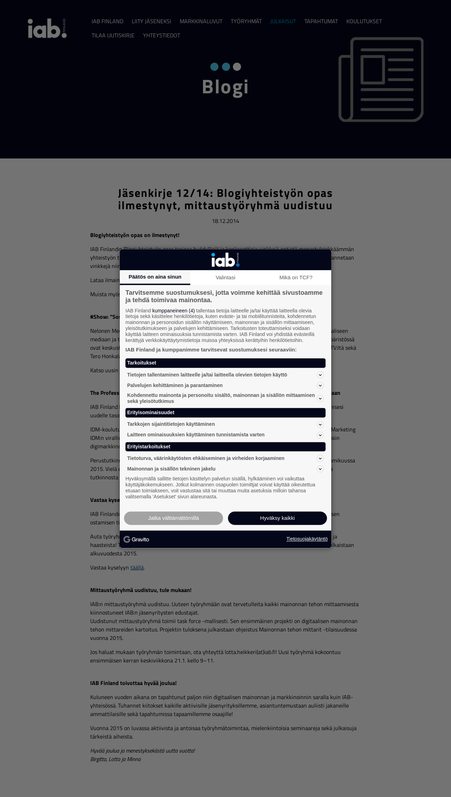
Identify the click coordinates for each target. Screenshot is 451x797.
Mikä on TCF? (296, 277)
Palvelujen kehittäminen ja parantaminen (225, 385)
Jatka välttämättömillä (173, 518)
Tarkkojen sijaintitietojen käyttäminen (225, 424)
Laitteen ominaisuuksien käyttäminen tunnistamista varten (225, 434)
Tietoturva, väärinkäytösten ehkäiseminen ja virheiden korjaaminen (225, 458)
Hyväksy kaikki (277, 518)
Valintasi (225, 277)
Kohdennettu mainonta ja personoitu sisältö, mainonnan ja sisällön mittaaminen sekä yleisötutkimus (225, 398)
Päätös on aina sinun (155, 277)
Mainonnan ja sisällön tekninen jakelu (225, 469)
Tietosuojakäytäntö (307, 539)
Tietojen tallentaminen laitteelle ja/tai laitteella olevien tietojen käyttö (225, 375)
